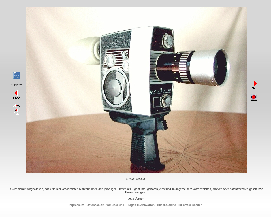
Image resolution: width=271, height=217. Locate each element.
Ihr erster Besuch (190, 205)
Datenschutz (95, 205)
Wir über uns (115, 205)
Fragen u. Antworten (141, 205)
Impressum (76, 205)
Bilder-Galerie (166, 205)
